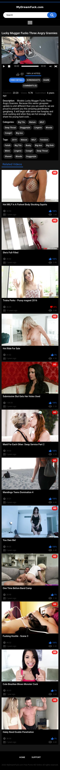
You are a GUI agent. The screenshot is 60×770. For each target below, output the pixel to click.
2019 (14, 140)
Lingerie (38, 128)
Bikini (7, 151)
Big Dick (50, 145)
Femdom (44, 140)
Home (22, 757)
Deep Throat (10, 128)
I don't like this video (22, 74)
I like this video (18, 74)
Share (46, 80)
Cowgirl (8, 133)
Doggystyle (25, 128)
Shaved (8, 156)
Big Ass (19, 133)
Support (36, 757)
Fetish (8, 145)
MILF (42, 122)
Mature (32, 122)
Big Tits (21, 122)
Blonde (49, 128)
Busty (28, 145)
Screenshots (33, 80)
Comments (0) (30, 86)
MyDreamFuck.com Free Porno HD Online (24, 765)
